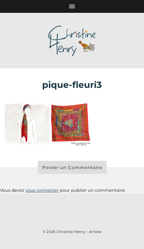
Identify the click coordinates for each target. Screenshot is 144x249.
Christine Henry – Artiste (79, 231)
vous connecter (42, 190)
